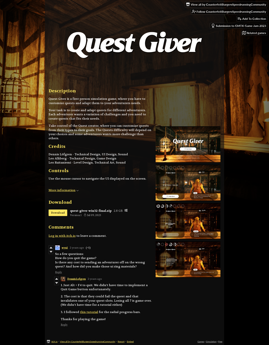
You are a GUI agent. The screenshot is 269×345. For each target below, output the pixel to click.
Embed (130, 341)
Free (220, 341)
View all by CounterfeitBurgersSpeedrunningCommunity (87, 341)
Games (200, 341)
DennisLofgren (76, 279)
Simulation (211, 341)
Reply (58, 272)
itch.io (54, 341)
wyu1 (65, 247)
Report (121, 341)
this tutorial (89, 312)
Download (58, 212)
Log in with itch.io (62, 236)
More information (64, 190)
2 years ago (77, 247)
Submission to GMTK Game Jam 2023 (238, 26)
